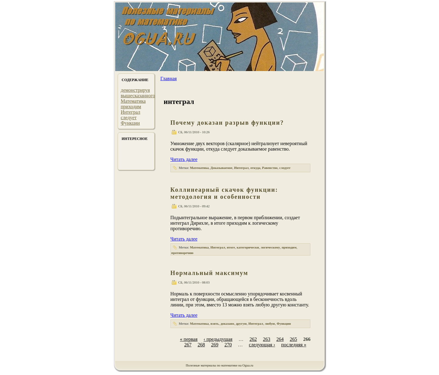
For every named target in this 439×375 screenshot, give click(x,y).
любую (270, 323)
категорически (248, 247)
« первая (188, 339)
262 (253, 339)
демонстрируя (135, 90)
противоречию (182, 253)
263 (266, 339)
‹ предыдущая (218, 339)
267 (187, 344)
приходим (131, 106)
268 (201, 344)
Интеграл (130, 112)
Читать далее (184, 159)
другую (241, 323)
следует (129, 117)
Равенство (270, 168)
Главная (168, 78)
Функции (130, 123)
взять (214, 323)
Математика (133, 101)
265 (293, 339)
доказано (227, 323)
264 (280, 339)
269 (214, 344)
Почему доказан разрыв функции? (227, 122)
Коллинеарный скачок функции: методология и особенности (224, 193)
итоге (231, 247)
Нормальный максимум (209, 273)
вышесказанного (138, 95)
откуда (255, 168)
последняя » (293, 344)
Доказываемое (221, 168)
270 (228, 344)
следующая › (262, 344)
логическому (270, 247)
